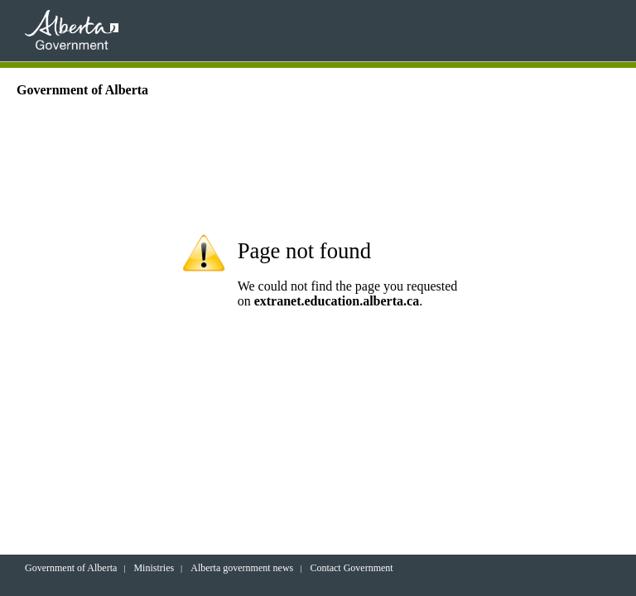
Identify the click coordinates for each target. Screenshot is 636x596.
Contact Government (351, 568)
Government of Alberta (71, 568)
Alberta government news (241, 568)
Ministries (153, 568)
